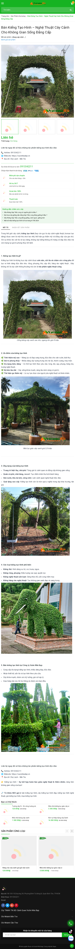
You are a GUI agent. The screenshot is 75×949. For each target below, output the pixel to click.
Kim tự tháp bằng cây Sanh (58, 818)
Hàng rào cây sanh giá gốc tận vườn (15, 868)
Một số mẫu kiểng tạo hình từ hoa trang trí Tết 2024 (21, 220)
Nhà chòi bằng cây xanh (20, 818)
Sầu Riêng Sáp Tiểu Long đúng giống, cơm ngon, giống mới (24, 218)
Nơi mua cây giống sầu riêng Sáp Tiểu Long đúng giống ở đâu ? (25, 215)
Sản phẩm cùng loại (13, 831)
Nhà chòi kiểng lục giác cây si (58, 806)
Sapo (54, 946)
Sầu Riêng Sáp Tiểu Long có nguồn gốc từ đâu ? (20, 212)
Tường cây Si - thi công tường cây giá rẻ (26, 806)
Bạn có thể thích (9, 802)
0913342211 (26, 166)
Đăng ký (67, 935)
